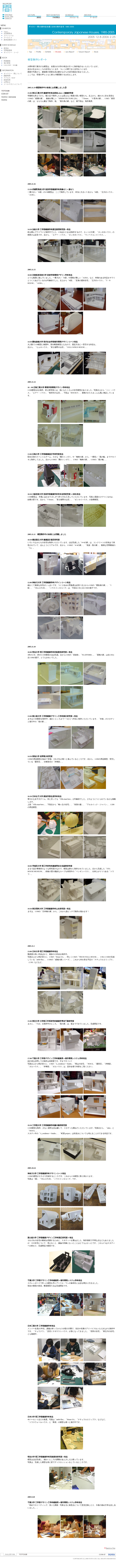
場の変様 (7, 63)
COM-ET (4, 94)
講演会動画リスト (10, 40)
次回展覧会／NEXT (53, 16)
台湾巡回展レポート (83, 52)
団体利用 (7, 80)
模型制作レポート (57, 52)
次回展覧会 (8, 33)
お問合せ (7, 82)
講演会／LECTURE (34, 16)
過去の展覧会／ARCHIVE (90, 16)
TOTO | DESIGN (8, 97)
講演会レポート (69, 52)
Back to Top (110, 1548)
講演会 (6, 48)
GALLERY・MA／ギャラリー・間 (7, 7)
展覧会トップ (30, 52)
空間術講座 (8, 50)
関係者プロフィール (38, 52)
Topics (6, 31)
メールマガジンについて (13, 84)
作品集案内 (95, 52)
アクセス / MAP (9, 78)
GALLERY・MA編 (10, 65)
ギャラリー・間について (13, 73)
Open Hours (8, 14)
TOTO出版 (5, 91)
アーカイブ (8, 38)
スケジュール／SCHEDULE (72, 16)
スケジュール (9, 35)
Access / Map (9, 16)
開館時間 (7, 76)
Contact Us (8, 18)
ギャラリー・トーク (11, 52)
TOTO (4, 100)
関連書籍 (7, 61)
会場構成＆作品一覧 (47, 52)
